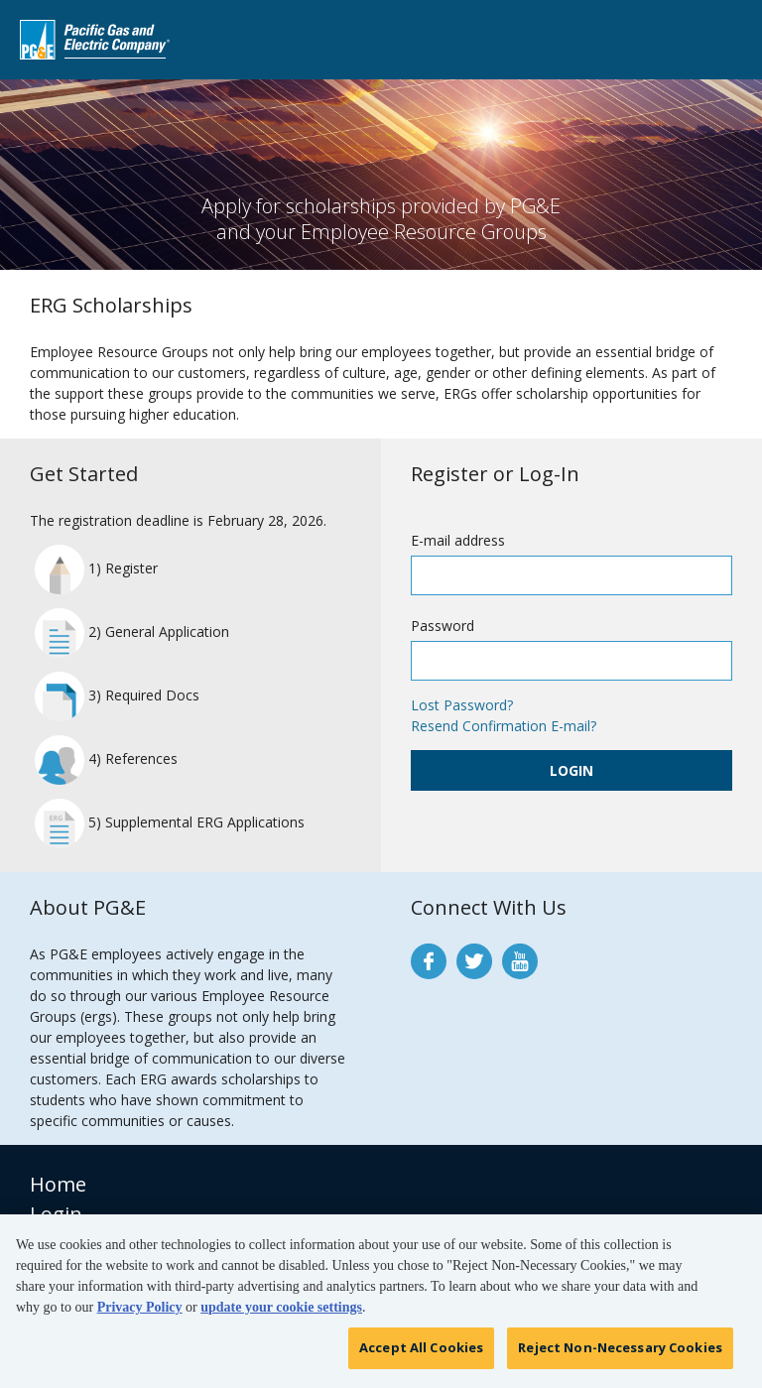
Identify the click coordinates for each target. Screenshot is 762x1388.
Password (442, 625)
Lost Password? (462, 704)
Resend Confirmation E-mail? (503, 725)
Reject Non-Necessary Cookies (620, 1353)
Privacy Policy (140, 1313)
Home (58, 1184)
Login (571, 770)
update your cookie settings (281, 1313)
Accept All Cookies (421, 1353)
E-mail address (458, 540)
